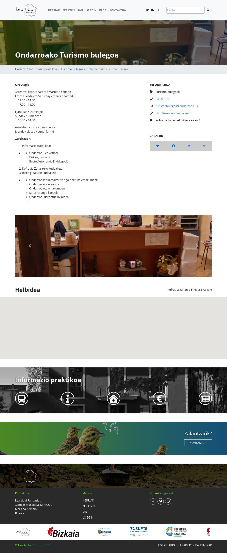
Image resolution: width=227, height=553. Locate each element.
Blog (103, 10)
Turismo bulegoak (73, 69)
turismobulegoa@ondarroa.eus (177, 106)
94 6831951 (163, 99)
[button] (30, 246)
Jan (80, 10)
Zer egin (69, 10)
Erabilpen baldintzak (196, 545)
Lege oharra (166, 545)
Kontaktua (117, 10)
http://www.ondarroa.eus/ (173, 113)
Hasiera (20, 69)
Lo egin (91, 10)
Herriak (54, 10)
